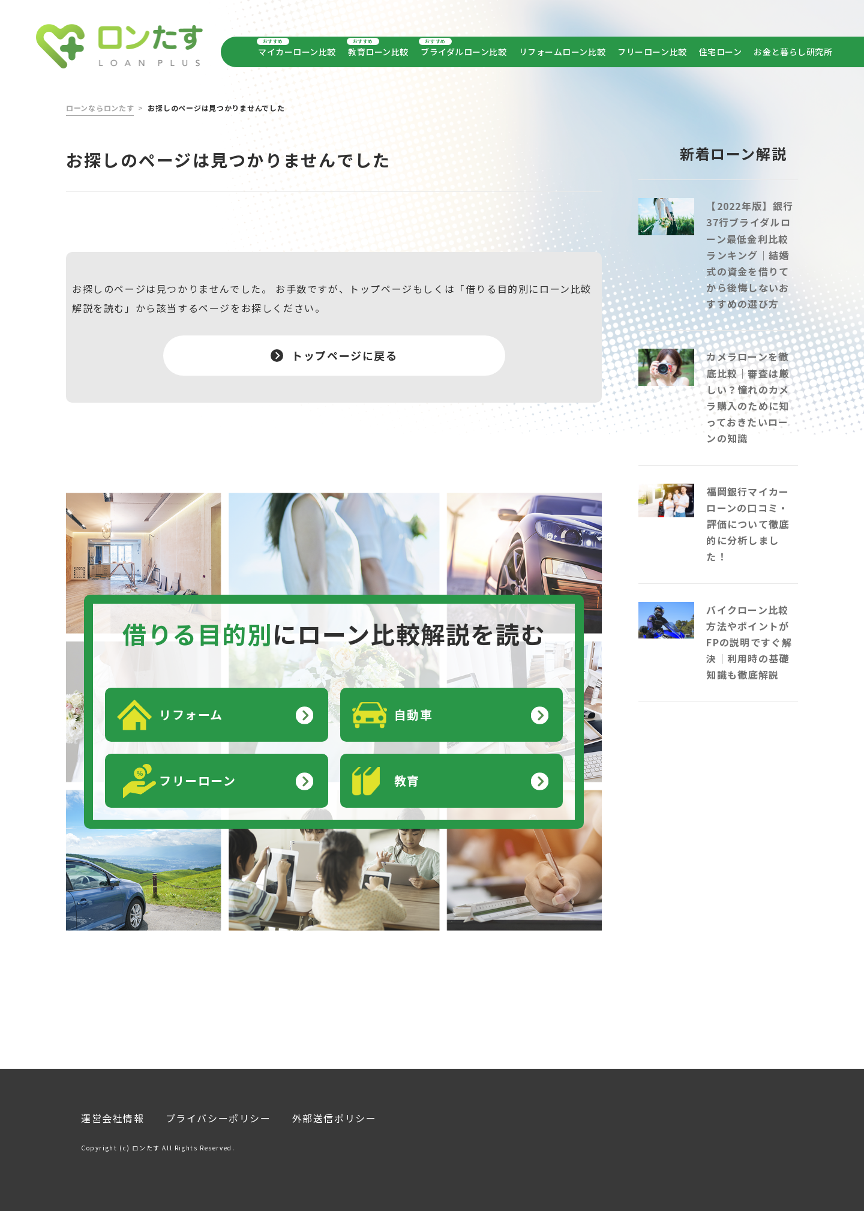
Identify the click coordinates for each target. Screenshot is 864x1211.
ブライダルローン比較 (462, 52)
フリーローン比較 (651, 52)
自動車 (413, 707)
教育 (407, 773)
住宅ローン (720, 52)
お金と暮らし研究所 (793, 52)
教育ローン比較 (378, 52)
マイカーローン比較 (297, 52)
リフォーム (191, 707)
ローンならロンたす (100, 100)
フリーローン (197, 773)
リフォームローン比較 (562, 52)
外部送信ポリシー (334, 1111)
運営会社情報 (113, 1111)
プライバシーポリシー (218, 1111)
